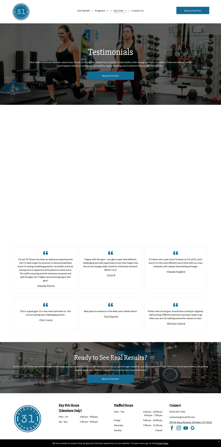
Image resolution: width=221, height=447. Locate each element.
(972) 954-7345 (177, 411)
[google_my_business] (192, 429)
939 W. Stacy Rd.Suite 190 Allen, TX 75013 (190, 422)
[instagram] (178, 429)
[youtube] (185, 429)
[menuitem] (84, 10)
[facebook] (172, 429)
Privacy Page (162, 443)
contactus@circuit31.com (182, 417)
